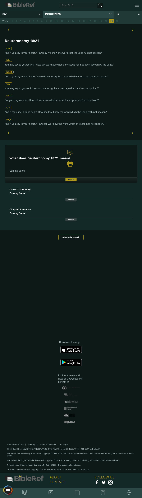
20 (106, 21)
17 (89, 21)
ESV (8, 48)
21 (111, 21)
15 (78, 21)
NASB (9, 72)
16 (84, 21)
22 (117, 21)
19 (100, 21)
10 (51, 21)
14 (73, 21)
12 (62, 21)
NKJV (8, 119)
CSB (8, 83)
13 (67, 21)
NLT (8, 95)
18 (117, 14)
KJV (8, 107)
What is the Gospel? (71, 237)
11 (56, 21)
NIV (8, 60)
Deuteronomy (53, 13)
